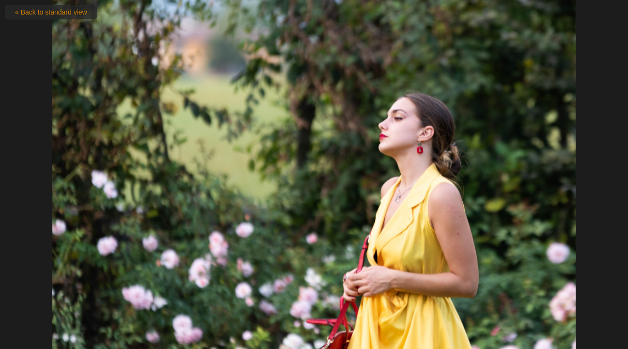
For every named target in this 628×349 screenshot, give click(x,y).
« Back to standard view (51, 12)
